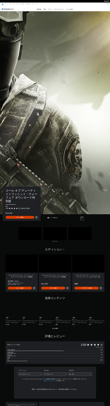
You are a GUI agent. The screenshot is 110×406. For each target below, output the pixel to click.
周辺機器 (22, 3)
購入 (33, 3)
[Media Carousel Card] (30, 232)
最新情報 (28, 3)
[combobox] (30, 373)
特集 (45, 8)
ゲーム (6, 3)
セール (49, 8)
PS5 (10, 3)
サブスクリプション (59, 8)
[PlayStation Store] (8, 8)
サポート (37, 3)
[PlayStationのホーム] (2, 4)
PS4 (13, 3)
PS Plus (17, 3)
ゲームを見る (69, 8)
